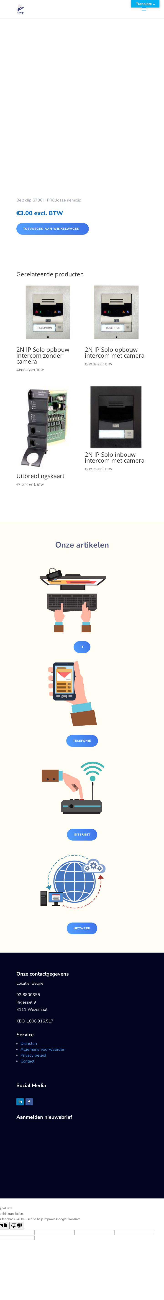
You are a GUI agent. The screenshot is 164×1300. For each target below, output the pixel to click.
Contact (27, 1061)
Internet (82, 835)
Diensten (28, 1043)
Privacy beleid (33, 1055)
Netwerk (82, 928)
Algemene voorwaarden (42, 1049)
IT (82, 647)
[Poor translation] (16, 1225)
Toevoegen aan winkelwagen (51, 229)
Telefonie (82, 741)
